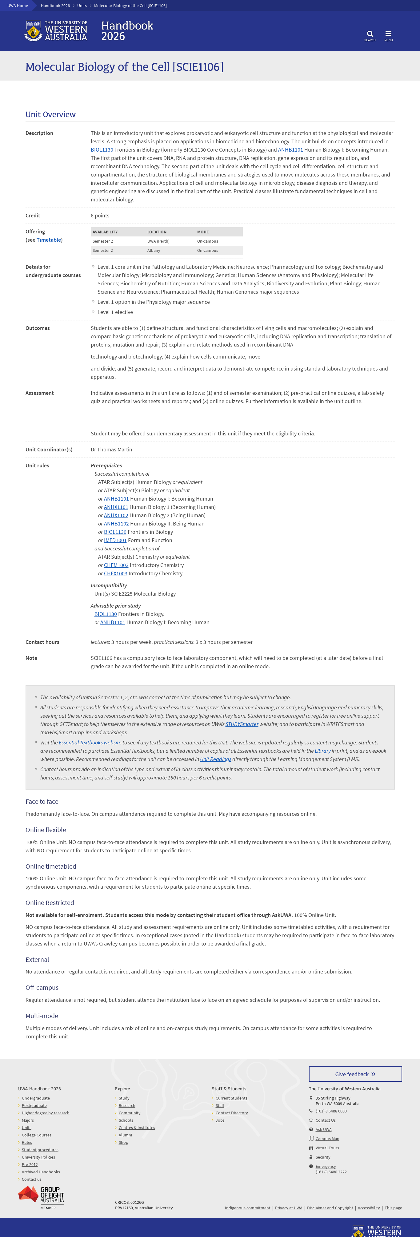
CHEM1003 (116, 565)
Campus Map (327, 1138)
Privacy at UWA (288, 1208)
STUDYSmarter (242, 724)
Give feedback (352, 1073)
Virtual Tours (327, 1148)
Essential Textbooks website (90, 742)
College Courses (36, 1135)
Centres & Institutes (137, 1127)
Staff (220, 1105)
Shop (123, 1142)
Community (130, 1113)
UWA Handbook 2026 (39, 1088)
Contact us (32, 1179)
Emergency (326, 1166)
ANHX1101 (116, 506)
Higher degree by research (46, 1113)
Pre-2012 (30, 1164)
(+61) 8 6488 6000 (331, 1111)
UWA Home (17, 5)
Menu (388, 35)
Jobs (220, 1120)
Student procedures (40, 1149)
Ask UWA (324, 1129)
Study (124, 1098)
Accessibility (369, 1208)
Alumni (125, 1135)
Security (323, 1157)
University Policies (38, 1157)
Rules (27, 1142)
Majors (28, 1120)
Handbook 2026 (55, 5)
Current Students (231, 1098)
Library (323, 750)
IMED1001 (115, 540)
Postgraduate (34, 1105)
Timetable (49, 239)
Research (127, 1105)
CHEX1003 (115, 573)
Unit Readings (215, 759)
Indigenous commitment (247, 1208)
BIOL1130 (102, 149)
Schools (126, 1120)
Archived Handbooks (41, 1172)
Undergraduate (36, 1098)
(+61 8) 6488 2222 (331, 1172)
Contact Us (326, 1120)
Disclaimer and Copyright (330, 1208)
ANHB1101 (290, 149)
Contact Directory (232, 1113)
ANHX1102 (116, 515)
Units (82, 5)
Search (370, 35)
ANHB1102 (116, 523)
